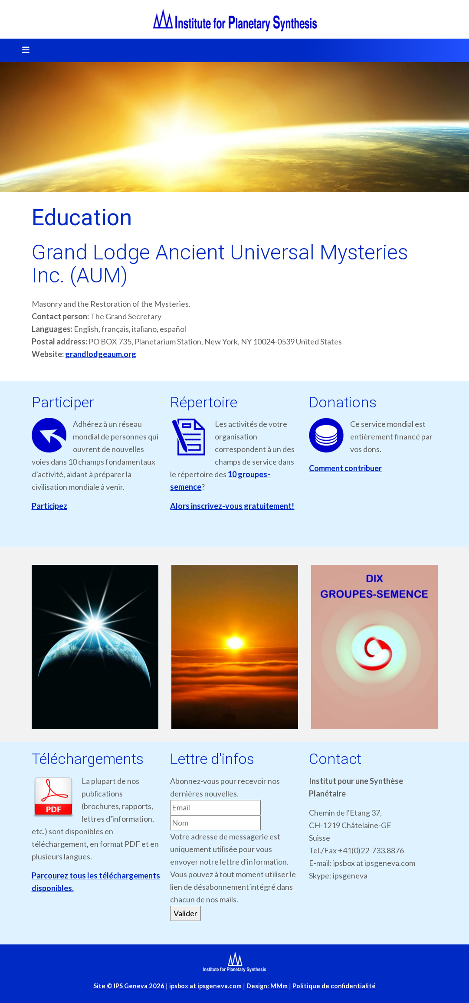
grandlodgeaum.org (100, 354)
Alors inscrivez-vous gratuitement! (232, 506)
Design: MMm (267, 986)
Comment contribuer (345, 468)
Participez (49, 506)
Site (128, 986)
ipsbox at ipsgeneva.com (205, 986)
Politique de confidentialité (334, 986)
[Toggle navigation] (23, 50)
